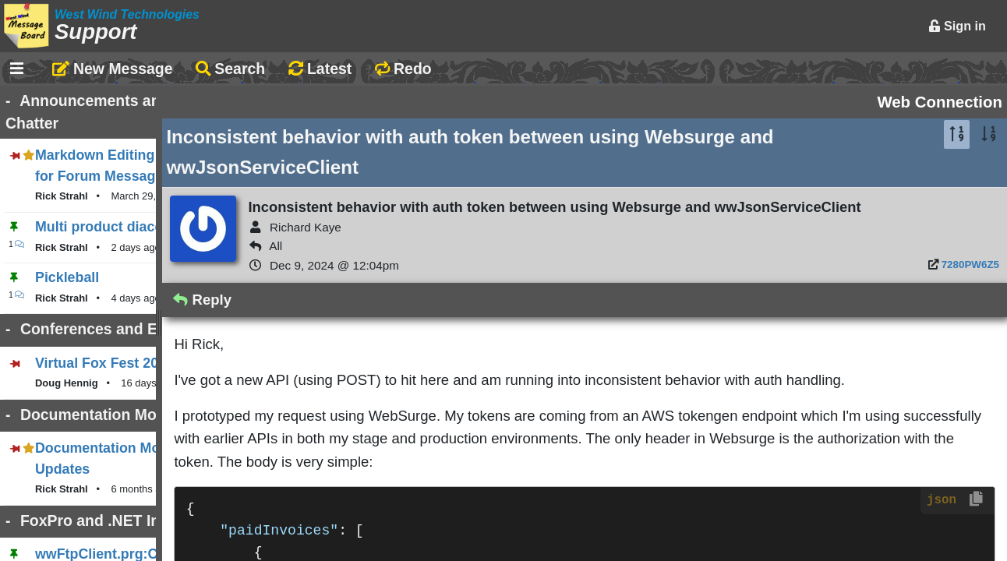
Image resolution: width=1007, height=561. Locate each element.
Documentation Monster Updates (144, 406)
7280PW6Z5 (970, 287)
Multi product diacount (110, 184)
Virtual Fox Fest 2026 (104, 321)
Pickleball (67, 235)
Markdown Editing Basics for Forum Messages (189, 134)
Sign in (957, 26)
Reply (436, 323)
